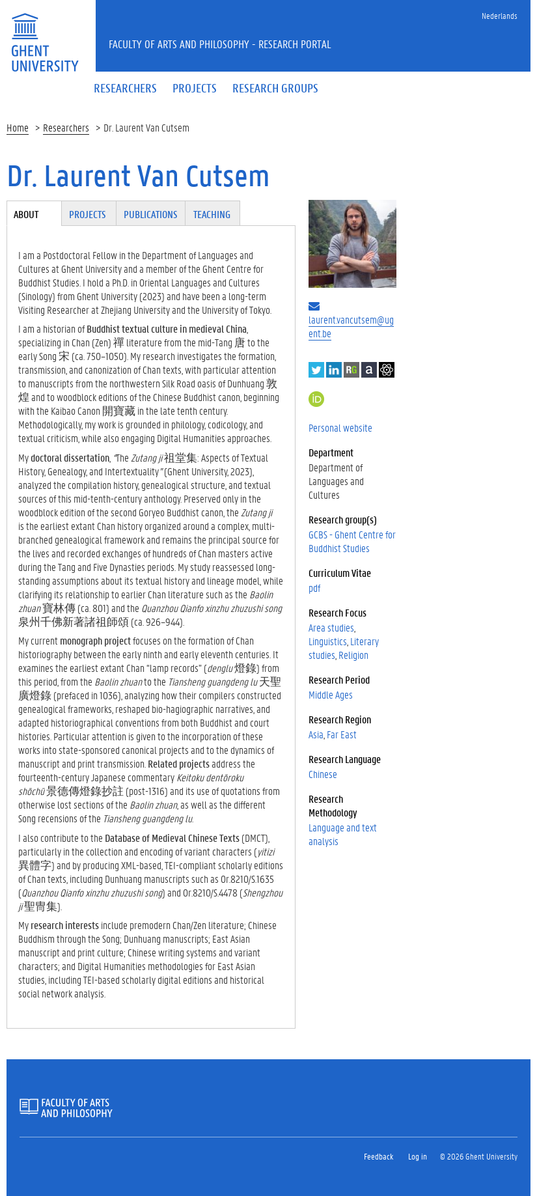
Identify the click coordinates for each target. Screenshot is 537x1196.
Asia (316, 734)
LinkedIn (334, 370)
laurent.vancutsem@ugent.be (351, 326)
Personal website (340, 427)
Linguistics (328, 641)
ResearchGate (351, 370)
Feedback (378, 1155)
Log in (417, 1155)
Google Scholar (386, 370)
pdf (314, 587)
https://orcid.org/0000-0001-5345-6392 (316, 399)
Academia (369, 370)
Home (18, 127)
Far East (342, 734)
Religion (353, 654)
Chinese (323, 774)
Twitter (316, 370)
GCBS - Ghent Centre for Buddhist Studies (352, 541)
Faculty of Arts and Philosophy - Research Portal (220, 43)
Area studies (331, 627)
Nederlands (499, 15)
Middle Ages (331, 694)
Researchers (66, 127)
